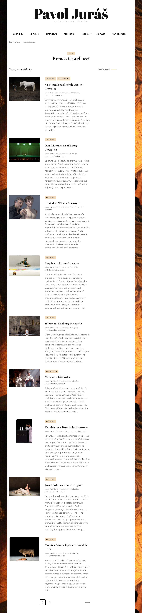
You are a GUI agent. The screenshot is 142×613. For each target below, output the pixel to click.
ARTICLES (50, 79)
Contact (100, 34)
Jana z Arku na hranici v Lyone (64, 485)
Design (85, 34)
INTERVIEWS (51, 34)
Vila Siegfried (119, 34)
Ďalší (87, 602)
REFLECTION (69, 34)
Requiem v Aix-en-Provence (62, 263)
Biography (18, 34)
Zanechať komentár (57, 95)
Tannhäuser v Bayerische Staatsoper (67, 427)
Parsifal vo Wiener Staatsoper (63, 203)
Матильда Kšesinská (57, 377)
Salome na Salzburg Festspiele (63, 323)
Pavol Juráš (71, 13)
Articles (34, 34)
